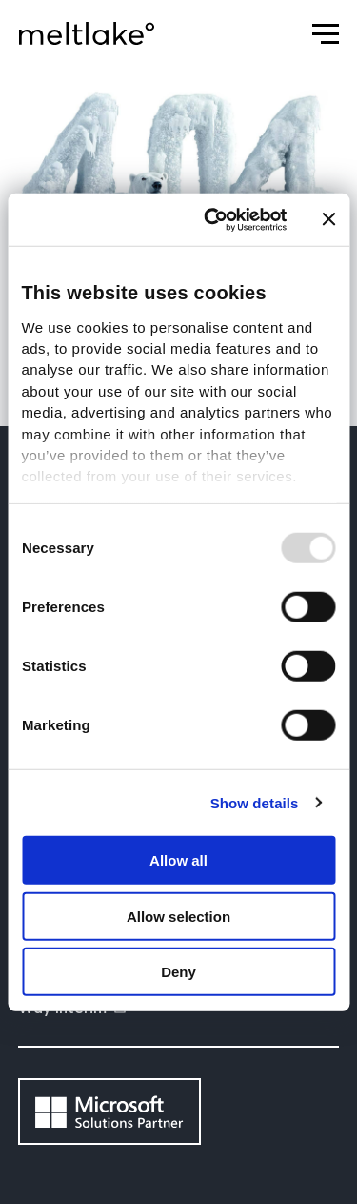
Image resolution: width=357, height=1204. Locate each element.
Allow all (178, 860)
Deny (178, 972)
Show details (254, 802)
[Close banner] (328, 219)
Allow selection (178, 916)
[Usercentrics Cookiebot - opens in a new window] (213, 219)
